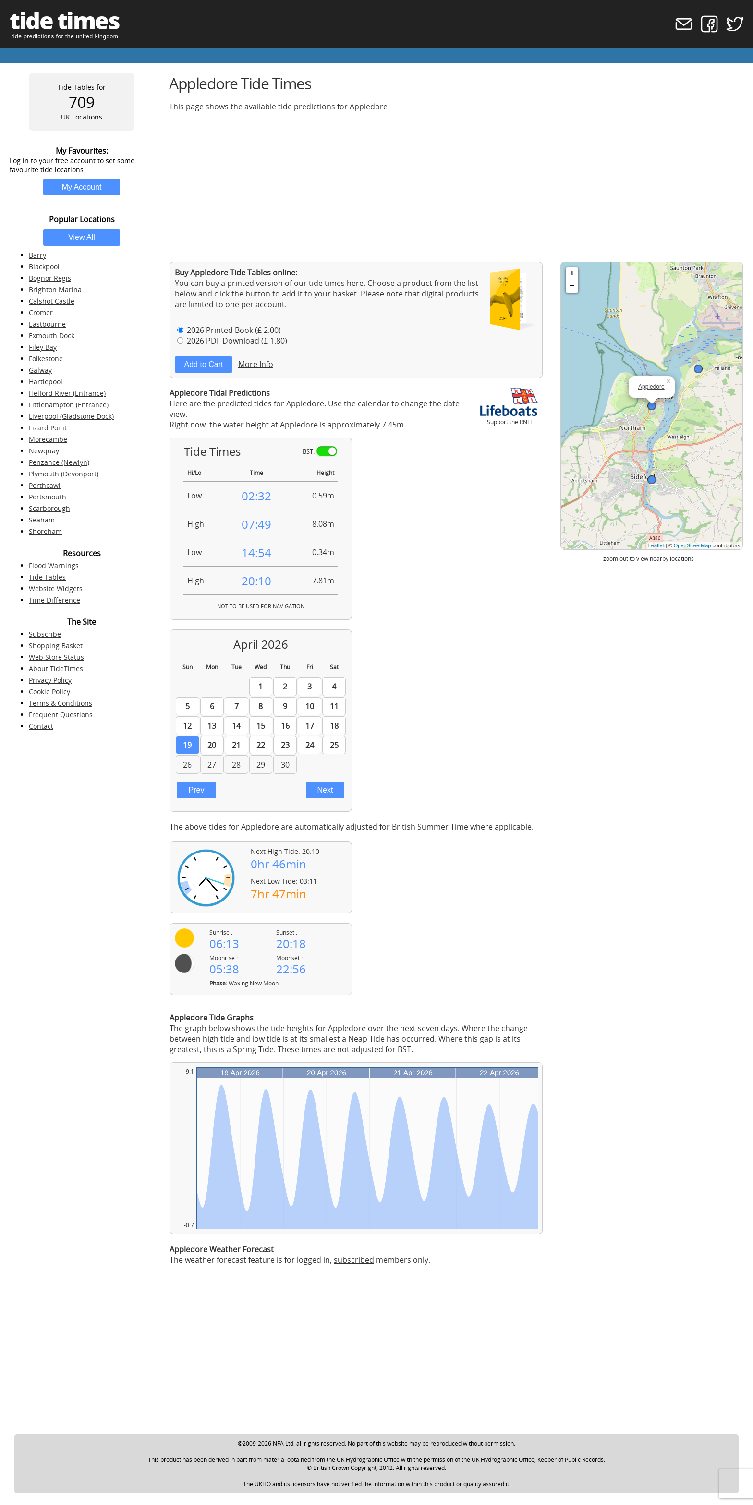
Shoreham (45, 531)
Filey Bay (43, 347)
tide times (64, 20)
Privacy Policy (50, 680)
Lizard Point (48, 427)
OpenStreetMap (692, 545)
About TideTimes (56, 668)
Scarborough (49, 508)
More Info (255, 364)
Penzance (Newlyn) (59, 462)
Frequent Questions (61, 714)
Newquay (44, 450)
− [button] (572, 286)
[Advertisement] (456, 186)
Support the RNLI (509, 418)
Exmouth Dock (51, 335)
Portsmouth (47, 496)
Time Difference (54, 599)
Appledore (651, 386)
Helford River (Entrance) (67, 393)
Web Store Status (56, 657)
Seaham (42, 519)
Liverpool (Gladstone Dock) (71, 416)
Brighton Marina (55, 289)
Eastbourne (47, 324)
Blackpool (44, 266)
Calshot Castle (51, 301)
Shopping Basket (56, 645)
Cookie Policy (49, 691)
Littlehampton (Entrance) (69, 404)
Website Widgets (56, 588)
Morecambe (48, 439)
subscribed (354, 1260)
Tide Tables (47, 576)
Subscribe (45, 634)
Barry (37, 255)
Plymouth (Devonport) (63, 473)
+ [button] (572, 273)
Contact (41, 726)
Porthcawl (45, 485)
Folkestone (46, 358)
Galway (40, 370)
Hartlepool (45, 381)
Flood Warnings (54, 565)
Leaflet (656, 545)
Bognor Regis (50, 278)
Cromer (41, 312)
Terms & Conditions (60, 703)
